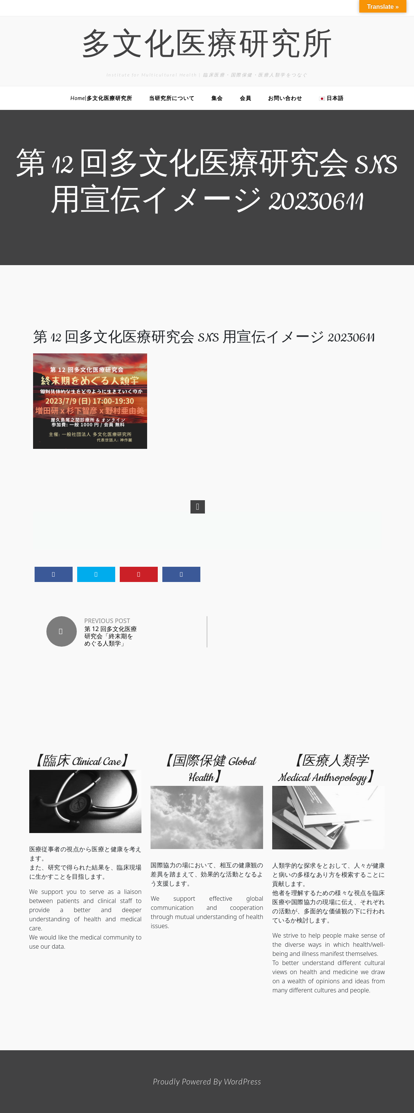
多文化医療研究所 (207, 47)
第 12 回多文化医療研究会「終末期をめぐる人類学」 (110, 636)
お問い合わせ (285, 98)
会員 (245, 98)
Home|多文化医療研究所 (101, 98)
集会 (217, 98)
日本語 (331, 98)
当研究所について (172, 98)
